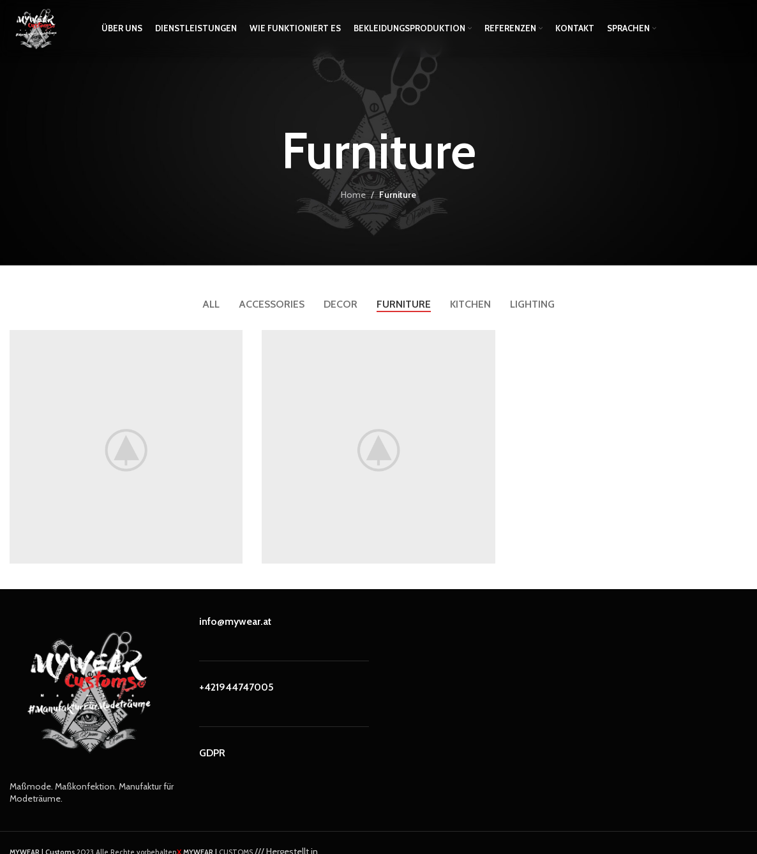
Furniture (397, 194)
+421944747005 (236, 687)
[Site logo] (35, 27)
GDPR (212, 753)
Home (353, 194)
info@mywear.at (235, 621)
